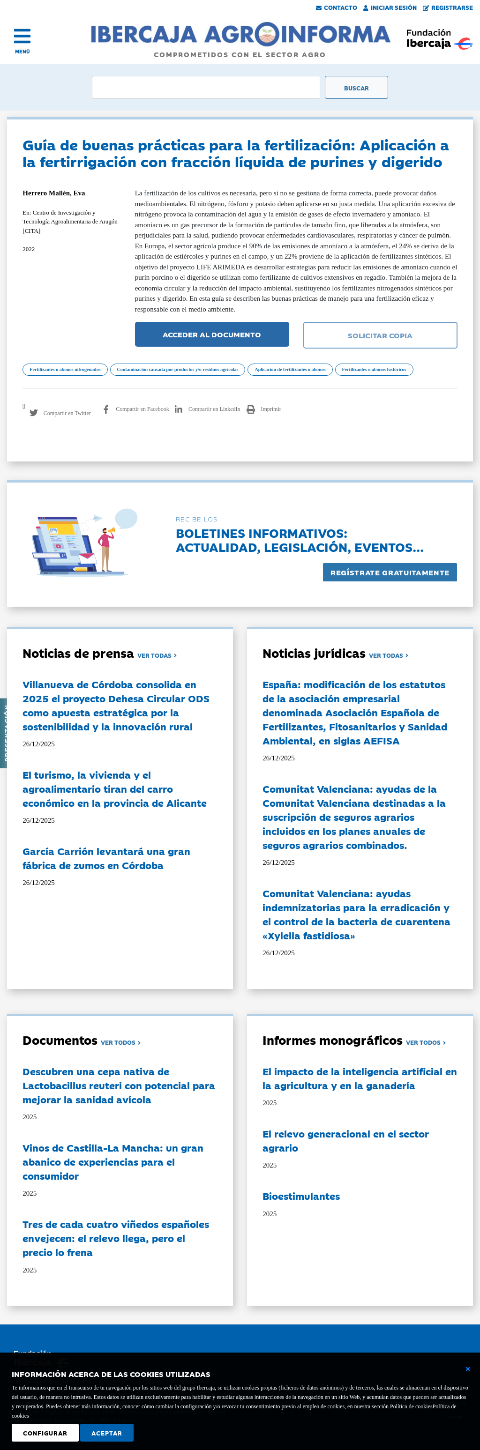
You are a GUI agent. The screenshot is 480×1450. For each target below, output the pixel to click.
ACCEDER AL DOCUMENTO (212, 334)
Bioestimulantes (301, 1196)
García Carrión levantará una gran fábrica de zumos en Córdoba (106, 858)
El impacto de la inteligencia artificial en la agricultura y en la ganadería (359, 1078)
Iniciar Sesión (390, 7)
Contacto (336, 7)
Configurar (45, 1432)
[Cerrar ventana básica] (468, 1369)
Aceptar (106, 1432)
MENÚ (22, 51)
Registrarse (448, 7)
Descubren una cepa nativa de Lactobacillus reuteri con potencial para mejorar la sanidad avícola (118, 1085)
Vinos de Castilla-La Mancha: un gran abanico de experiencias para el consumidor (112, 1161)
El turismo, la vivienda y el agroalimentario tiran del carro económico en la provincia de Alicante (114, 788)
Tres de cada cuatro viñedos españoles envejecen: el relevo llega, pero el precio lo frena (115, 1238)
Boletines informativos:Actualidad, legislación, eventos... (300, 539)
